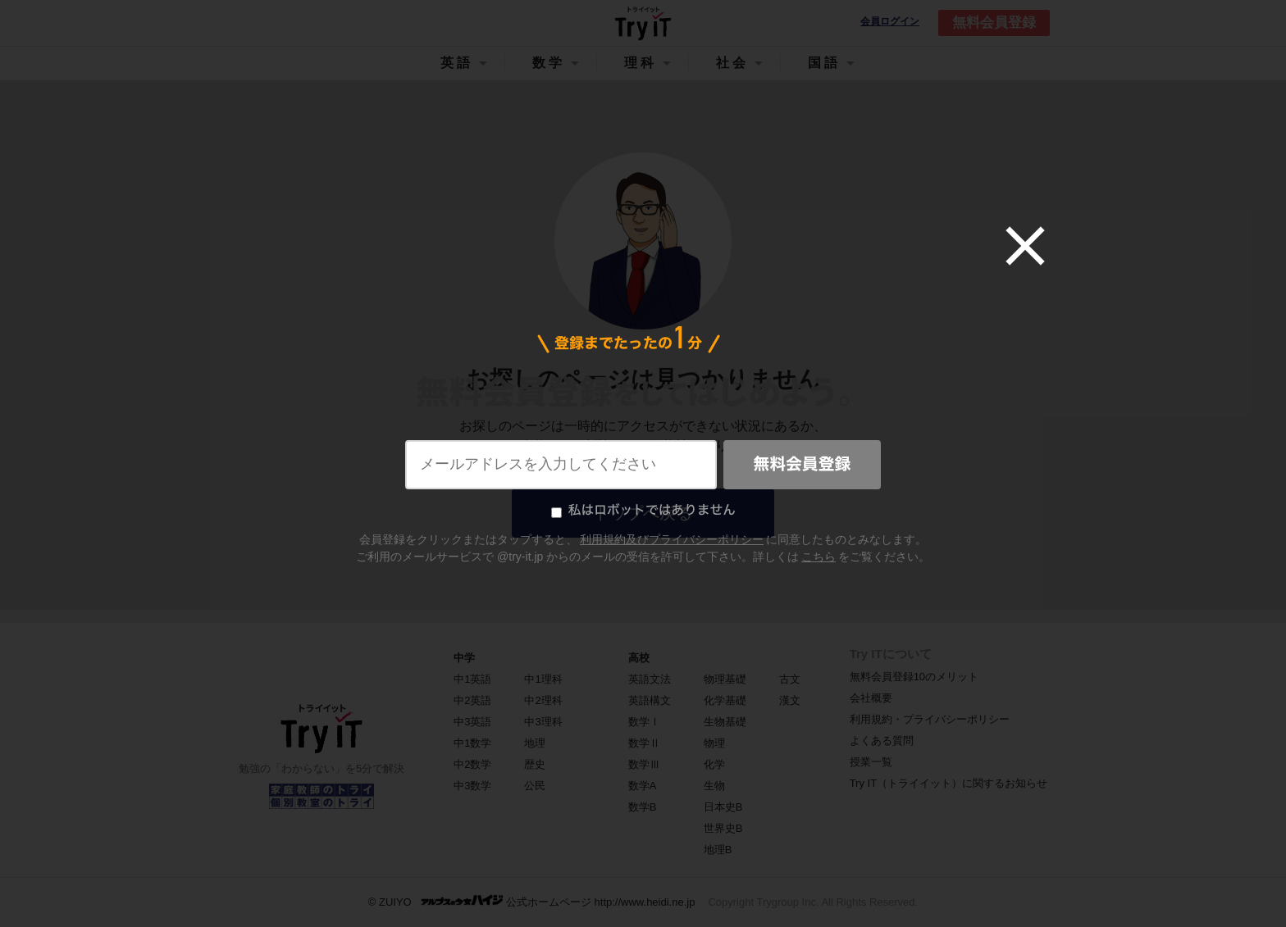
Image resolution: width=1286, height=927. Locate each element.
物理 (714, 743)
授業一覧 (871, 762)
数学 (548, 63)
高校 (639, 658)
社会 (732, 63)
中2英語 (472, 700)
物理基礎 (725, 679)
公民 (534, 785)
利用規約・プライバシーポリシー (930, 719)
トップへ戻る (643, 513)
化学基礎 (725, 700)
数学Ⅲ (644, 764)
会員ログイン (889, 21)
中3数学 (472, 785)
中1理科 (543, 679)
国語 (824, 63)
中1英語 (472, 679)
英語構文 (649, 700)
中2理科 (543, 700)
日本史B (723, 807)
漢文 (789, 700)
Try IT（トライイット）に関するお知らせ (948, 783)
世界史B (723, 828)
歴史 (534, 764)
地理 (534, 743)
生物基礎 (725, 722)
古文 (789, 679)
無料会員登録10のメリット (914, 676)
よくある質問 (882, 740)
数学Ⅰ (644, 722)
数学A (642, 785)
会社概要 (871, 698)
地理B (718, 849)
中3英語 (472, 722)
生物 (714, 785)
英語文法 (649, 679)
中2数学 (472, 764)
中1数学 (472, 743)
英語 (456, 63)
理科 (640, 63)
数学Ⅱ (644, 743)
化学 (714, 764)
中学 (464, 658)
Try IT (643, 23)
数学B (642, 807)
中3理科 (543, 722)
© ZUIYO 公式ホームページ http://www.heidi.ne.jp (531, 901)
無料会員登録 (994, 22)
